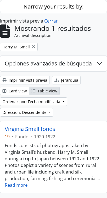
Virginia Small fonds (30, 129)
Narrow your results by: (53, 6)
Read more (16, 185)
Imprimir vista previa (24, 80)
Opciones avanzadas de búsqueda (48, 63)
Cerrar (51, 21)
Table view (44, 91)
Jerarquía (66, 80)
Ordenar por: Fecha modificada (31, 101)
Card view (14, 91)
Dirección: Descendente (25, 112)
